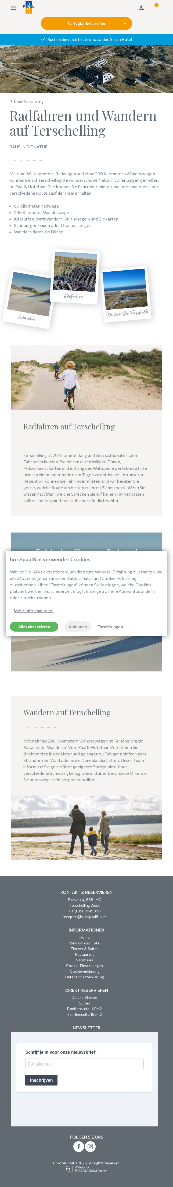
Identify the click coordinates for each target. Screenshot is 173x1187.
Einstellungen (110, 626)
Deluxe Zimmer (84, 997)
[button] (154, 7)
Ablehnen (77, 626)
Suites (84, 1003)
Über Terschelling (27, 101)
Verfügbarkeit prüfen (97, 23)
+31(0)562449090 (85, 911)
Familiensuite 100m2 (84, 1008)
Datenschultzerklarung (84, 977)
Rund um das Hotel (84, 943)
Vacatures (84, 960)
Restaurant (84, 954)
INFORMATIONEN (86, 929)
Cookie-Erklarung (84, 971)
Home (85, 937)
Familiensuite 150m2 (84, 1014)
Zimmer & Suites (84, 948)
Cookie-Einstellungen (84, 965)
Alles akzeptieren (34, 626)
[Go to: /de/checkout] (154, 7)
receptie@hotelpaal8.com (85, 916)
